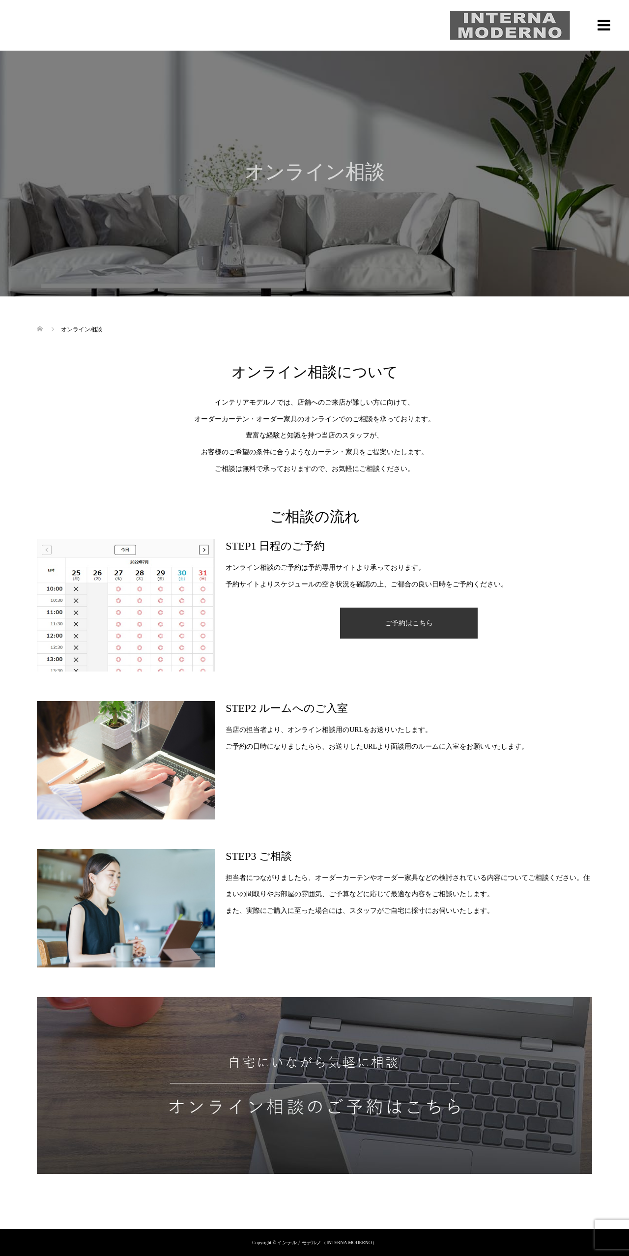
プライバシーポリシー (314, 1216)
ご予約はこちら (409, 623)
